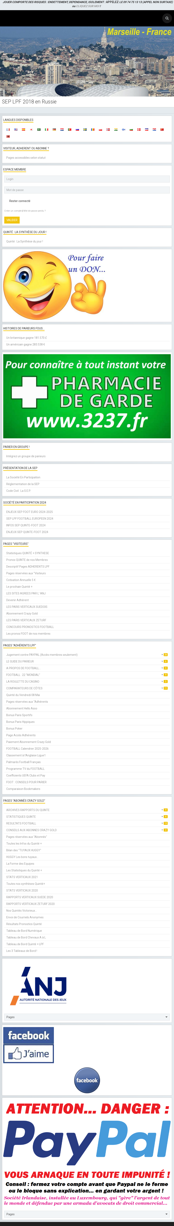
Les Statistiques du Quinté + (24, 870)
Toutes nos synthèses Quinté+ (25, 883)
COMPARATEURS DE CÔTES (87, 688)
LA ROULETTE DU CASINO (87, 681)
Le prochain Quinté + (19, 586)
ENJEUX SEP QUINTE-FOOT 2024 (27, 532)
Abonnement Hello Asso (21, 708)
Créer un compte (13, 211)
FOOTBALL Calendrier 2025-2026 (27, 748)
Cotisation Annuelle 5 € (21, 580)
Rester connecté (17, 201)
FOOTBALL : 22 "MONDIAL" (87, 675)
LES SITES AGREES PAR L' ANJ (26, 593)
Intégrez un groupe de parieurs (26, 456)
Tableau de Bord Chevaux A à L (26, 937)
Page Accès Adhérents (21, 735)
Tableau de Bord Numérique (24, 930)
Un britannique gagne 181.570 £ (26, 337)
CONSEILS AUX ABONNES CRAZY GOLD (87, 830)
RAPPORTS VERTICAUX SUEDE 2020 (29, 897)
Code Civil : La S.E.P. (18, 490)
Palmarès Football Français (23, 762)
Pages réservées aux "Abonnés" (26, 836)
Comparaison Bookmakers (23, 789)
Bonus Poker (14, 728)
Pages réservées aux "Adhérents (27, 701)
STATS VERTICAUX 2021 (22, 877)
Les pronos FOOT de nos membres (28, 633)
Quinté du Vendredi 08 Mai (23, 695)
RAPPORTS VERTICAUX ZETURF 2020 (30, 904)
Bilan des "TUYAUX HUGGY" (23, 850)
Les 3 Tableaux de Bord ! (21, 950)
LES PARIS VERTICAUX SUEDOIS (26, 606)
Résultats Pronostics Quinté (24, 924)
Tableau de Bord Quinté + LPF (25, 944)
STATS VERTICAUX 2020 (22, 890)
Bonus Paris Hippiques (20, 721)
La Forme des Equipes (20, 863)
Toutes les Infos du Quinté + (24, 843)
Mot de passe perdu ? (34, 211)
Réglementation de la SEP (22, 484)
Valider (11, 220)
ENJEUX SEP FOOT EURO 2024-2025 (29, 512)
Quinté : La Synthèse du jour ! (24, 241)
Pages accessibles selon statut (26, 157)
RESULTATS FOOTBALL (87, 823)
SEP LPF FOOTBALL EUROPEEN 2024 (29, 518)
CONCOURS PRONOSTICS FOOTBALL (30, 627)
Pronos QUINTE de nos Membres (27, 559)
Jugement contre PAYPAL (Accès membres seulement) (87, 654)
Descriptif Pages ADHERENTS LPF (27, 566)
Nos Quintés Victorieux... (21, 910)
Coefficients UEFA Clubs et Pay (25, 775)
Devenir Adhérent (17, 600)
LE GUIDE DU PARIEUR (87, 661)
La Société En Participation (23, 477)
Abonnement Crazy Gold (22, 613)
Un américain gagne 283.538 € (25, 344)
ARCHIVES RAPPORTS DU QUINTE (87, 810)
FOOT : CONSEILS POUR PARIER (26, 782)
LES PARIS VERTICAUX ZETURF (26, 620)
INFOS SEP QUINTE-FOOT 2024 (26, 525)
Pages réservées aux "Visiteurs (26, 573)
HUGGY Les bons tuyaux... (22, 857)
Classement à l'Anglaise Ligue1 (26, 755)
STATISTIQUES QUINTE (87, 816)
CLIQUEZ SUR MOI (87, 6)
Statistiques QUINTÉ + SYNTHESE (27, 553)
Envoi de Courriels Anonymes (25, 917)
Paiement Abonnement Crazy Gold (28, 742)
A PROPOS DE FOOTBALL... (87, 668)
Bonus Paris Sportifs (19, 715)
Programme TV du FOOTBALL (25, 768)
